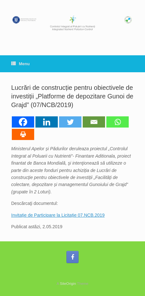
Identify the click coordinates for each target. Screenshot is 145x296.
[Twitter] (70, 122)
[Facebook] (23, 122)
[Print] (23, 134)
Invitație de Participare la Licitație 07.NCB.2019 (58, 215)
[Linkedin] (46, 122)
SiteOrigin (68, 283)
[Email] (94, 122)
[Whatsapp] (117, 122)
